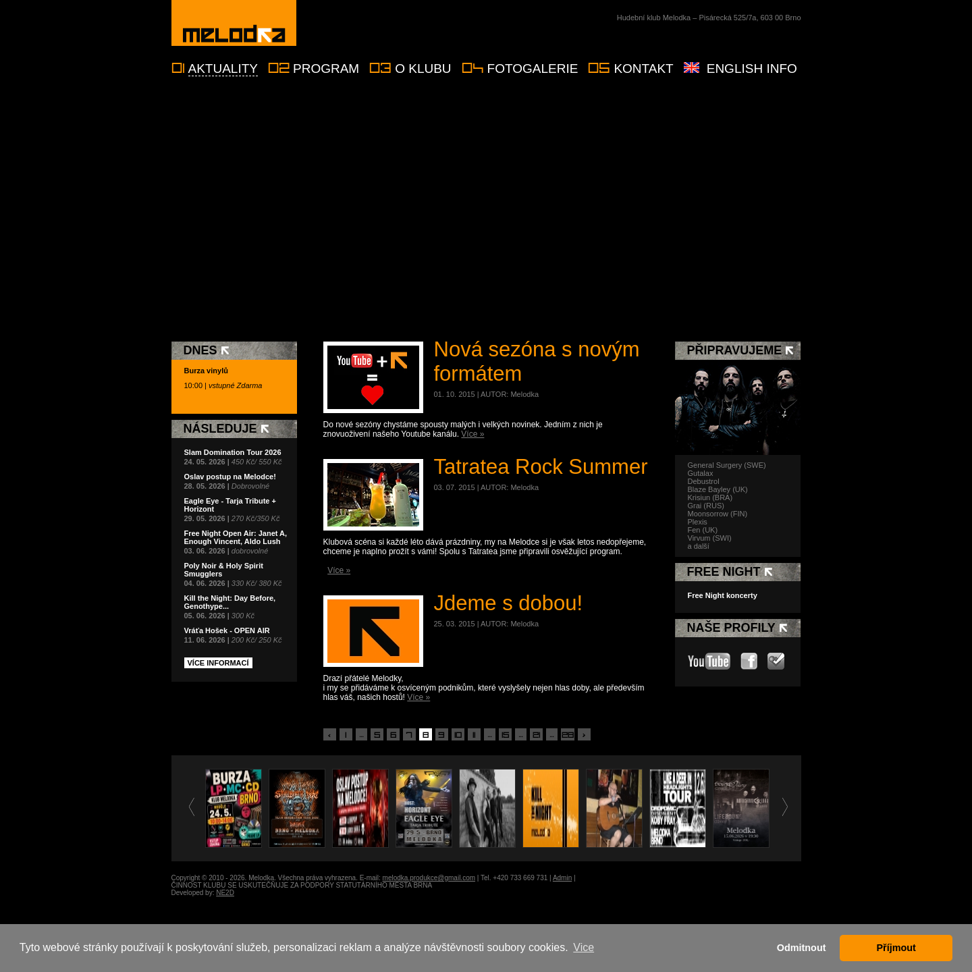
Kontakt (643, 68)
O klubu (423, 68)
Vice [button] (583, 947)
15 (505, 735)
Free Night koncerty (722, 595)
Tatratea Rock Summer (541, 467)
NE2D (225, 892)
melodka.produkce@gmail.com (429, 878)
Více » (472, 434)
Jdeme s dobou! (508, 603)
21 (536, 735)
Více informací (218, 663)
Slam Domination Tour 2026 (232, 452)
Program (326, 68)
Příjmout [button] (896, 947)
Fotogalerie (532, 68)
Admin (562, 878)
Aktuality (223, 68)
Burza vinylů (206, 371)
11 (474, 735)
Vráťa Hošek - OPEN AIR (227, 630)
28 (568, 735)
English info (752, 68)
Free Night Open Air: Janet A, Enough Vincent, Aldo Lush (236, 537)
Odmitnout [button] (801, 947)
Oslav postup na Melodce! (230, 477)
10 (458, 735)
